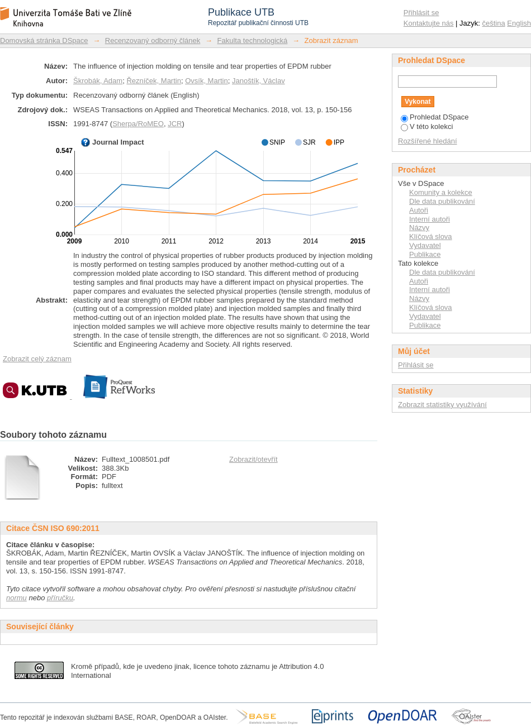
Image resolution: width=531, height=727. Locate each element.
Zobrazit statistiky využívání (442, 404)
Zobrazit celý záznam (37, 359)
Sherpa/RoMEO (138, 123)
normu (16, 598)
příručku (60, 598)
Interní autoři (429, 219)
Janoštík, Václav (258, 80)
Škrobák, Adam (97, 80)
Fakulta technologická (252, 40)
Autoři (418, 210)
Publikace (424, 254)
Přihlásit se (421, 12)
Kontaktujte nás (429, 23)
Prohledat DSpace (435, 117)
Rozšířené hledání (427, 141)
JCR (175, 123)
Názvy (419, 227)
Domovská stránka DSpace (44, 40)
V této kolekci (427, 126)
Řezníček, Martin (153, 80)
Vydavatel (425, 245)
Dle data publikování (442, 201)
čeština (493, 23)
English (519, 23)
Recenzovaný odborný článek (153, 40)
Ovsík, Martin (206, 80)
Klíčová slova (430, 236)
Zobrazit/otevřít (253, 459)
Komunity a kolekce (440, 192)
